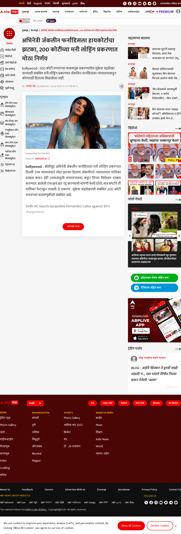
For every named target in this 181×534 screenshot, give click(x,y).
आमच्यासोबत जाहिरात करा (170, 3)
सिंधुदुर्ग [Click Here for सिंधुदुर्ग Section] (35, 439)
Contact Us (175, 489)
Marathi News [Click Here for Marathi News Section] (104, 413)
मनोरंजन (83, 12)
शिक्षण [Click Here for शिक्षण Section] (99, 432)
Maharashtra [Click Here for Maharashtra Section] (40, 413)
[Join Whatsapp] (154, 3)
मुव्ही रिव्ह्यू (7, 88)
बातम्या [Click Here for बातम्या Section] (3, 413)
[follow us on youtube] (140, 3)
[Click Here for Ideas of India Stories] (24, 21)
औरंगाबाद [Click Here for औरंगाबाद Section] (37, 446)
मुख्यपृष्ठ (25, 12)
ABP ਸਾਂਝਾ (103, 502)
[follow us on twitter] (125, 3)
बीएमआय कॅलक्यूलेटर (8, 113)
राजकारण (69, 12)
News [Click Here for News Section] (99, 425)
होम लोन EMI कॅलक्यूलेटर (8, 104)
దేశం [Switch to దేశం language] (82, 3)
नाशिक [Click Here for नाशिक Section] (35, 432)
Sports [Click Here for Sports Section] (68, 413)
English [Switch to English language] (38, 3)
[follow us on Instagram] (144, 3)
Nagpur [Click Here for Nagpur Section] (36, 461)
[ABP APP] (141, 331)
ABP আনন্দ (46, 502)
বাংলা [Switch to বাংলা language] (47, 3)
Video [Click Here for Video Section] (3, 461)
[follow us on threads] (135, 3)
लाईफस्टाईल (133, 12)
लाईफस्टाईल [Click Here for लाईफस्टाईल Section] (6, 439)
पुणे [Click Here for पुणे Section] (34, 425)
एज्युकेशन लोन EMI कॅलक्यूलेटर (9, 133)
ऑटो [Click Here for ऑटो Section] (2, 432)
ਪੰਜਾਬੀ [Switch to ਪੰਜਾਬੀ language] (56, 3)
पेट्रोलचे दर (7, 164)
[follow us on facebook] (130, 3)
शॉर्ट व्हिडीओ (8, 63)
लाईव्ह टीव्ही (8, 50)
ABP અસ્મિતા (74, 502)
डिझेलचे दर (8, 171)
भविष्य (119, 12)
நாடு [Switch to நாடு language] (75, 3)
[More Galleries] (178, 199)
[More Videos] (178, 128)
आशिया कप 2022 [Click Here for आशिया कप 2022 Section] (73, 425)
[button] (9, 36)
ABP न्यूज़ (33, 502)
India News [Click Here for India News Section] (102, 439)
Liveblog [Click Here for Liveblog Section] (5, 468)
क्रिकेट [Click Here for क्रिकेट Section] (67, 432)
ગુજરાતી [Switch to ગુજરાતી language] (66, 3)
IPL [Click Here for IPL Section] (66, 439)
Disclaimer (124, 489)
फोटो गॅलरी (7, 75)
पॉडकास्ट (7, 82)
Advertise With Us (75, 489)
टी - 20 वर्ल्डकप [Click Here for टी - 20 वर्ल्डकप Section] (72, 446)
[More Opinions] (178, 348)
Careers (49, 489)
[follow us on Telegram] (149, 3)
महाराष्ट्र (56, 12)
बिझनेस (107, 12)
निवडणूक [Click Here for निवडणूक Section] (5, 446)
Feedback (27, 489)
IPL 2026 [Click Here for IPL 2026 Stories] (37, 21)
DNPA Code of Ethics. (36, 509)
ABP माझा (59, 502)
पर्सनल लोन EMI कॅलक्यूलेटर (8, 155)
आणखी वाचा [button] (73, 226)
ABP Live (21, 502)
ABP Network (6, 502)
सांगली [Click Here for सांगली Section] (35, 418)
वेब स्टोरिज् (7, 69)
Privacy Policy (149, 489)
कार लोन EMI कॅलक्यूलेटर (9, 144)
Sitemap (101, 489)
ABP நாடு (116, 502)
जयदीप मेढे (31, 86)
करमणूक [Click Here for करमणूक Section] (4, 454)
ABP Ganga (89, 502)
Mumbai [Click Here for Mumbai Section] (37, 454)
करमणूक (34, 30)
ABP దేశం (129, 502)
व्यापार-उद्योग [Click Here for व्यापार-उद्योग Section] (102, 454)
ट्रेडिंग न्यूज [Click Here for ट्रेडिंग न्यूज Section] (5, 418)
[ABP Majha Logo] (9, 12)
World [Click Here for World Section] (99, 446)
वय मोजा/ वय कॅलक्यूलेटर (9, 122)
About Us (5, 489)
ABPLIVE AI (42, 159)
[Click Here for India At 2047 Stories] (51, 21)
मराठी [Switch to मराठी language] (21, 3)
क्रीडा (95, 12)
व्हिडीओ (6, 56)
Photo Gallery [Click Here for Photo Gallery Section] (8, 425)
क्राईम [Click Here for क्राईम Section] (99, 418)
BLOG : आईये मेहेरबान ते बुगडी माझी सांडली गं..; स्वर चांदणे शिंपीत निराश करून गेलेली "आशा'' (154, 374)
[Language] (35, 403)
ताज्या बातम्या (41, 12)
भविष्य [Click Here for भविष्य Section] (3, 475)
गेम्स (92, 403)
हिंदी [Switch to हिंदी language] (29, 3)
